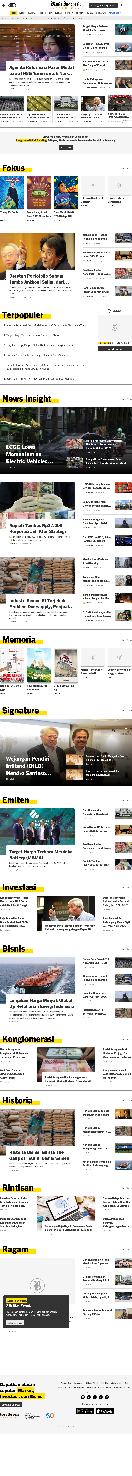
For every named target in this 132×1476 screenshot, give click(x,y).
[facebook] (101, 1460)
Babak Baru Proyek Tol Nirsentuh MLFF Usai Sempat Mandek (11, 126)
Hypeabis (101, 1450)
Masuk (129, 6)
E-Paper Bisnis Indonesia (76, 1450)
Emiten (13, 572)
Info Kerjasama (116, 1445)
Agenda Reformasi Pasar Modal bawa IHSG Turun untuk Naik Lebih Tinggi (46, 344)
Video (129, 1450)
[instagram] (83, 1460)
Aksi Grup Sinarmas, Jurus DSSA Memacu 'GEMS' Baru (117, 125)
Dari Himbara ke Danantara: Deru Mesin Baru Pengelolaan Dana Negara (65, 126)
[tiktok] (95, 1460)
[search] (122, 6)
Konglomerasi (55, 13)
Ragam (90, 13)
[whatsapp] (107, 1460)
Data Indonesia (119, 1450)
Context (109, 1450)
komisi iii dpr (17, 19)
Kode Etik (104, 1445)
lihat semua (127, 178)
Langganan (78, 1445)
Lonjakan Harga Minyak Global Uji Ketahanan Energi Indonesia (40, 364)
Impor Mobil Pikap (62, 19)
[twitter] (89, 1460)
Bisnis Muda (91, 1450)
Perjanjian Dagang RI (39, 19)
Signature (101, 13)
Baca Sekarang (115, 368)
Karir (126, 1445)
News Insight (115, 13)
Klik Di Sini (66, 157)
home (13, 13)
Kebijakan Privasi (92, 1445)
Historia (69, 13)
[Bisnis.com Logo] (2, 6)
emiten (22, 13)
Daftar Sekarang (15, 1323)
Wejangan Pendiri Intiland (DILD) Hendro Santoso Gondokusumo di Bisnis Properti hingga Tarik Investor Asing (32, 801)
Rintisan (80, 13)
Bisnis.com (62, 1450)
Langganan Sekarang (11, 1467)
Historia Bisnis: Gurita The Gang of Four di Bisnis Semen (36, 374)
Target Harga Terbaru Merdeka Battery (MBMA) (32, 354)
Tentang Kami (66, 1445)
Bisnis (43, 13)
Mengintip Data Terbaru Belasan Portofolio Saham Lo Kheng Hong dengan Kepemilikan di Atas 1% (92, 126)
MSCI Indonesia (83, 19)
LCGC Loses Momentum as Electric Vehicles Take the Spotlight (28, 473)
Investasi (32, 13)
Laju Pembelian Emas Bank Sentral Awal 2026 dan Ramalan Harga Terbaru (38, 126)
